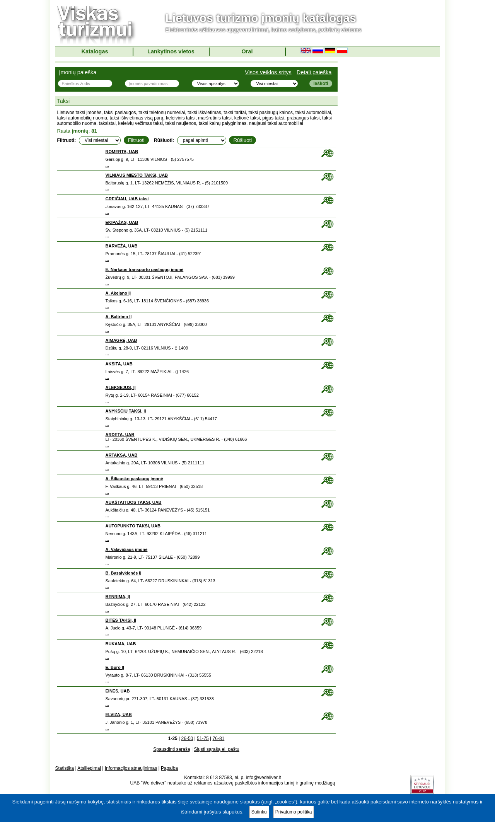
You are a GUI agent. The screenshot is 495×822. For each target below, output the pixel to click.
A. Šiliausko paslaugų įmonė (134, 478)
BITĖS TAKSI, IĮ (121, 620)
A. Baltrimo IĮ (119, 316)
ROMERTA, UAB (122, 151)
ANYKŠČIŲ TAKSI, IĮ (126, 411)
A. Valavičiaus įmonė (127, 549)
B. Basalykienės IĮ (124, 573)
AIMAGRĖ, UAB (121, 340)
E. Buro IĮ (115, 667)
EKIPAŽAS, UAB (122, 222)
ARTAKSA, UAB (122, 455)
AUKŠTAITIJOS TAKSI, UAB (134, 502)
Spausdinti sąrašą (171, 749)
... (107, 165)
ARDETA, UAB (120, 434)
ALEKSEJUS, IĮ (121, 387)
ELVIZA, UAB (119, 714)
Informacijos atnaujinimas (131, 768)
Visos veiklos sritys (268, 72)
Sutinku (259, 812)
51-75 (203, 738)
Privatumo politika (293, 812)
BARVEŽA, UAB (122, 246)
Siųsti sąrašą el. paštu (216, 749)
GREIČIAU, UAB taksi (127, 198)
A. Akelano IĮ (118, 293)
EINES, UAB (118, 691)
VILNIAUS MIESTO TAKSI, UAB (137, 175)
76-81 (219, 738)
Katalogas (95, 51)
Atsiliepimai (89, 768)
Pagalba (169, 768)
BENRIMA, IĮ (118, 596)
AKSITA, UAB (119, 364)
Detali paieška (314, 72)
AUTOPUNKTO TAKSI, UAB (133, 526)
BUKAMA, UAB (121, 643)
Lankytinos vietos (171, 51)
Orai (247, 51)
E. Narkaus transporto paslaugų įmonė (145, 269)
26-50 (187, 738)
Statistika (64, 768)
